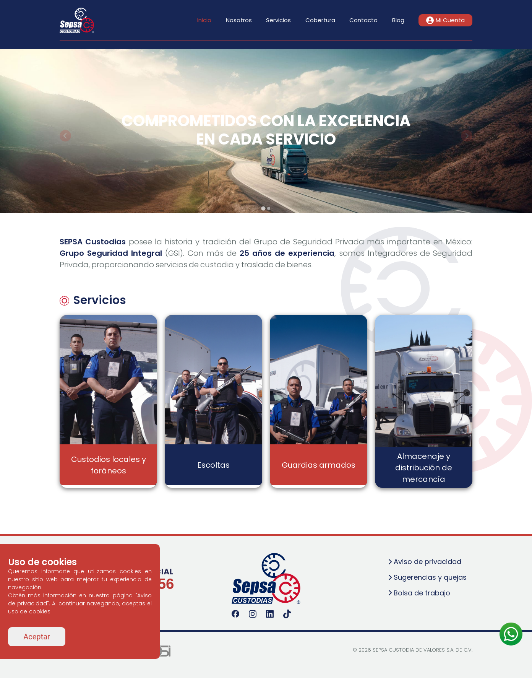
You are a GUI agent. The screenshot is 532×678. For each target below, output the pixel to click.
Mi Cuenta (445, 20)
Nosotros (239, 20)
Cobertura (320, 20)
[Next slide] (466, 135)
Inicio (204, 20)
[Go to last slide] (65, 135)
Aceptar (36, 636)
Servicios (278, 20)
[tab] (263, 208)
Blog (398, 20)
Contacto (363, 20)
